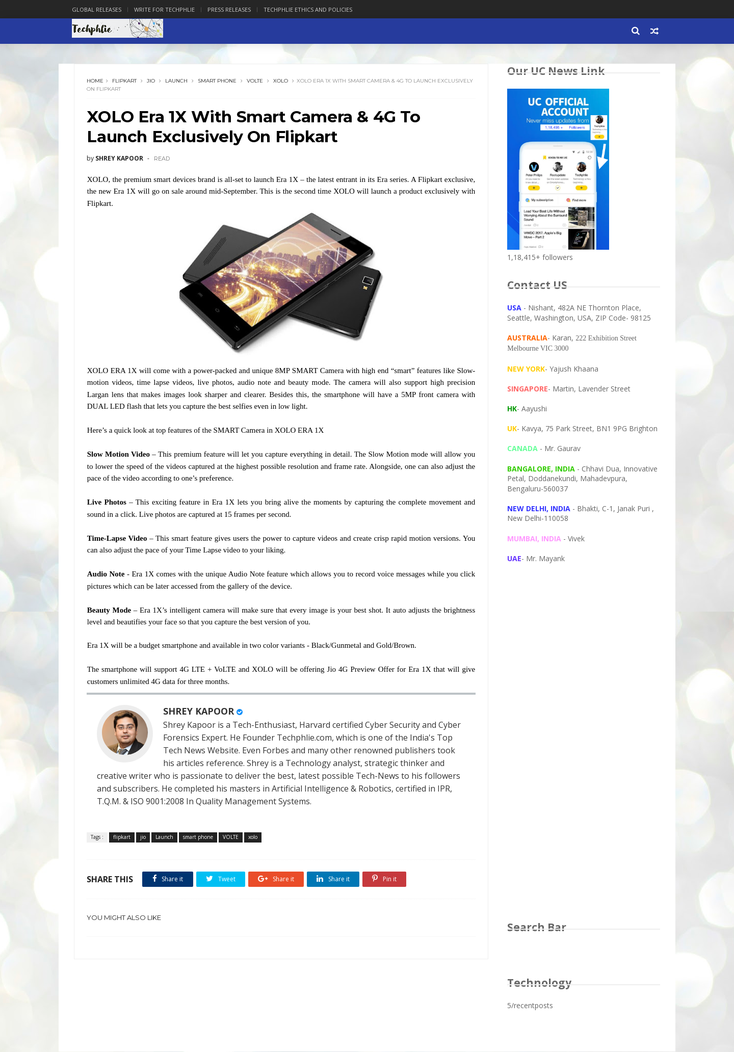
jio (151, 81)
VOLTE (255, 81)
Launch (177, 81)
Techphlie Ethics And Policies (310, 9)
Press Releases (231, 9)
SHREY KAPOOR (199, 711)
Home (95, 81)
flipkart (125, 81)
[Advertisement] (583, 752)
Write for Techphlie (166, 9)
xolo (281, 81)
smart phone (217, 81)
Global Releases (98, 9)
